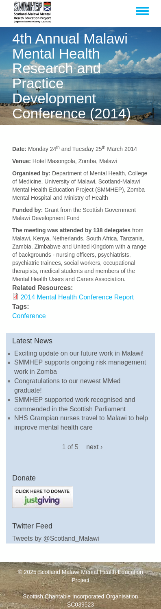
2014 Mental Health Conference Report (76, 297)
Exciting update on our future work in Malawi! (79, 353)
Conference (29, 315)
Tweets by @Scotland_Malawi (55, 538)
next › (94, 446)
